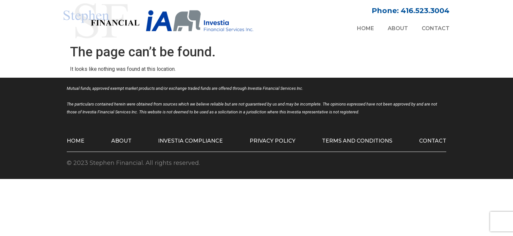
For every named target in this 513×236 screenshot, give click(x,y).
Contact (436, 28)
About (398, 28)
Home (365, 28)
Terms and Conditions (357, 141)
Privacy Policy (272, 141)
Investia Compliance (190, 141)
